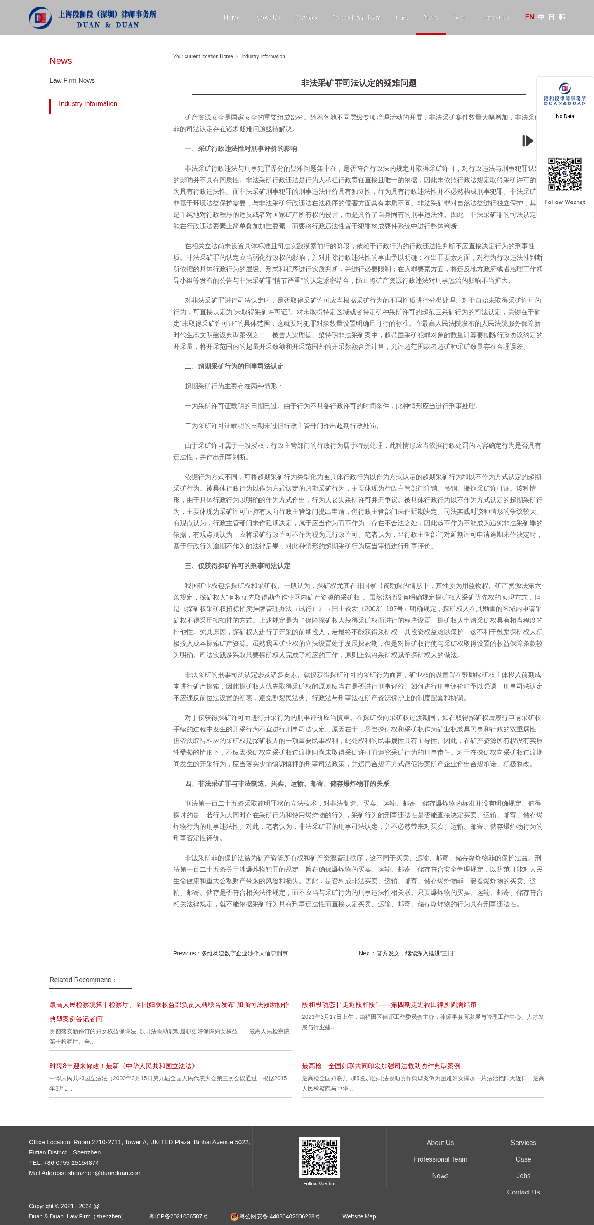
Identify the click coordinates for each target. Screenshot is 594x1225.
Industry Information (88, 103)
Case (402, 17)
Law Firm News (72, 80)
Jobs (459, 17)
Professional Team (356, 17)
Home (232, 17)
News (431, 17)
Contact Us (494, 17)
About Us (267, 17)
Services (306, 17)
